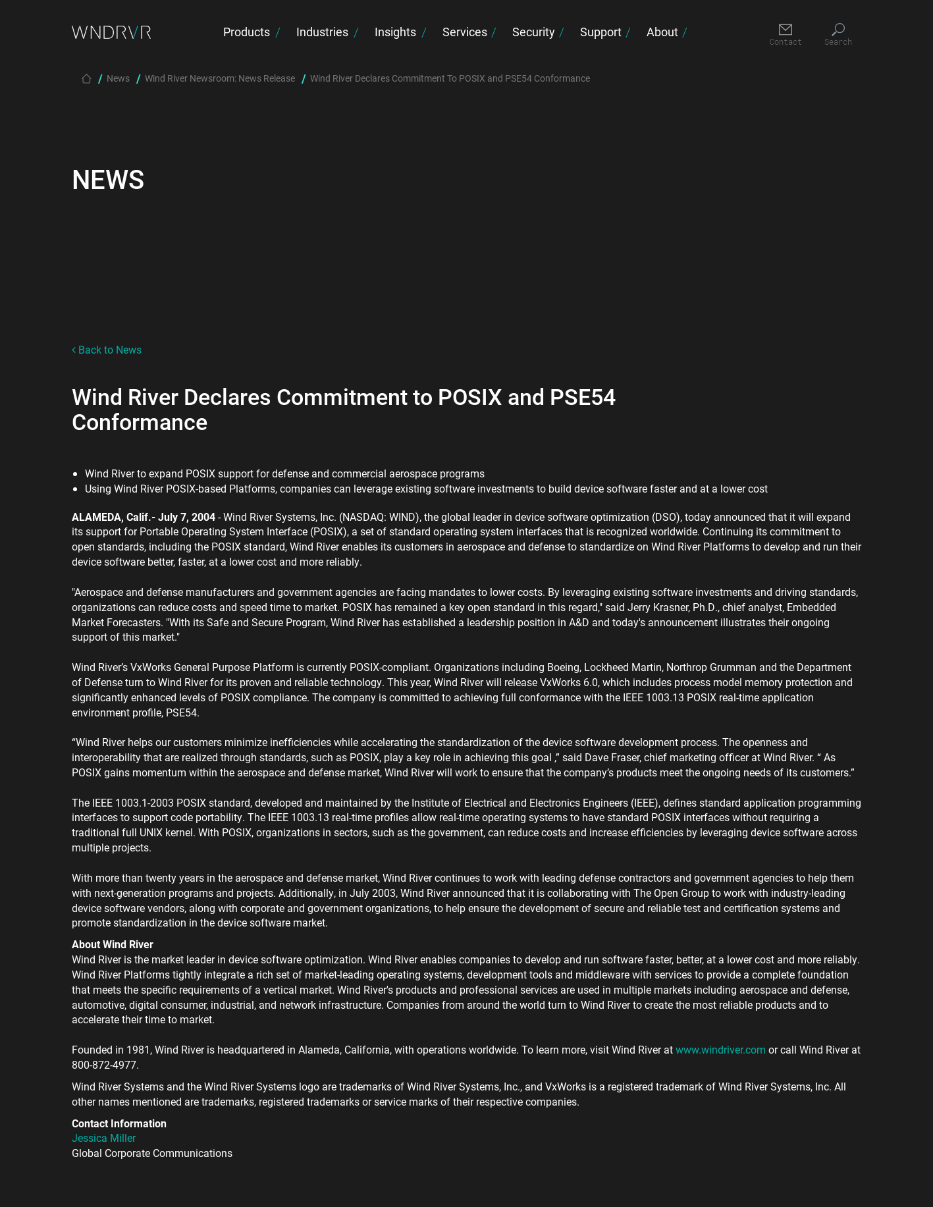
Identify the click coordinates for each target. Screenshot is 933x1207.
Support (601, 32)
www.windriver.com (721, 1049)
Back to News (107, 349)
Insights (395, 32)
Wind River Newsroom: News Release (220, 78)
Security (533, 32)
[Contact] (786, 35)
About (662, 32)
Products (246, 32)
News (118, 78)
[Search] (838, 35)
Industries (322, 32)
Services (464, 32)
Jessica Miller (104, 1137)
